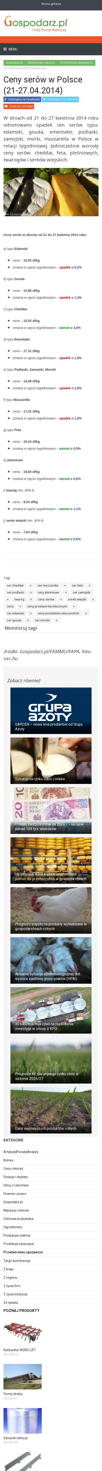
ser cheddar (15, 585)
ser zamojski (81, 592)
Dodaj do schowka (19, 106)
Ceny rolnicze (13, 1168)
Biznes (8, 1160)
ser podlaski (15, 592)
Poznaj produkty (21, 1310)
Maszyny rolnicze (16, 1210)
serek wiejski (77, 599)
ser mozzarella (48, 585)
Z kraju (8, 1269)
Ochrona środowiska (18, 1219)
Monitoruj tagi (21, 628)
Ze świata (10, 1302)
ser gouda (14, 620)
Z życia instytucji (15, 1294)
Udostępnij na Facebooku (22, 99)
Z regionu (10, 1277)
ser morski (42, 620)
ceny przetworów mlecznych (47, 606)
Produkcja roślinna (16, 1235)
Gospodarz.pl (13, 1202)
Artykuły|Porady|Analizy (20, 1152)
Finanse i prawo (14, 1194)
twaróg (19, 599)
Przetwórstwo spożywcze (76, 62)
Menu (12, 49)
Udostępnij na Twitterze (60, 99)
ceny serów (46, 599)
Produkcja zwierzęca (18, 1244)
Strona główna (51, 4)
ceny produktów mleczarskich (58, 613)
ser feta (77, 585)
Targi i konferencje (17, 1261)
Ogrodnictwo (12, 1227)
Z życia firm (11, 1286)
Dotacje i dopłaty (15, 1177)
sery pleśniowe (48, 592)
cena (10, 606)
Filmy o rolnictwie (16, 1185)
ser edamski (15, 613)
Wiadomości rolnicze (41, 62)
